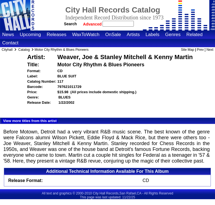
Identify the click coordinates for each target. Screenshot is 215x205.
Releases (56, 34)
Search (70, 24)
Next (209, 50)
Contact (10, 42)
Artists (133, 34)
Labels (152, 34)
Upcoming (30, 34)
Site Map (187, 50)
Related (194, 34)
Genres (173, 34)
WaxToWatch (85, 34)
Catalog (24, 50)
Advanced (93, 24)
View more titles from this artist (30, 121)
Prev (200, 50)
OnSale (113, 34)
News (8, 34)
